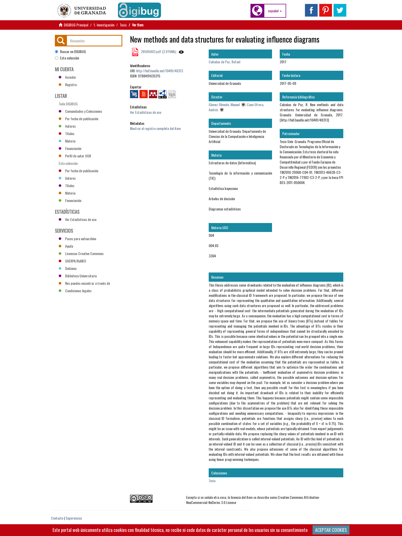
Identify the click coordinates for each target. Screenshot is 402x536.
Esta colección (67, 57)
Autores (67, 126)
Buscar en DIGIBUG (70, 51)
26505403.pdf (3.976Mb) (158, 51)
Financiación (70, 148)
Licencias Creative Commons (81, 253)
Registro (68, 84)
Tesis (123, 24)
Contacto (57, 518)
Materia (67, 141)
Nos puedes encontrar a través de (84, 283)
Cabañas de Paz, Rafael (224, 61)
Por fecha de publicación (78, 118)
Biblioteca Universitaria (78, 275)
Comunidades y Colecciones (80, 111)
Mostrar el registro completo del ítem (155, 128)
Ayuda (66, 246)
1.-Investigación (104, 24)
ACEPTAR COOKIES (331, 530)
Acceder (67, 77)
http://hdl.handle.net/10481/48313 (159, 70)
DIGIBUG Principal (76, 24)
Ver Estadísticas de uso (145, 112)
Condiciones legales (75, 290)
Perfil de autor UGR (75, 155)
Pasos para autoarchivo (77, 238)
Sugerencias (74, 518)
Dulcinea (67, 268)
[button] (275, 11)
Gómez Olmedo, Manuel (224, 104)
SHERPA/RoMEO (72, 261)
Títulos (66, 133)
